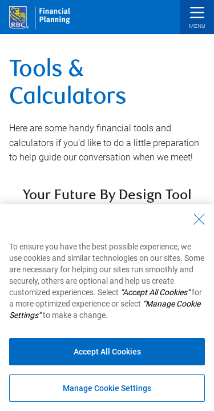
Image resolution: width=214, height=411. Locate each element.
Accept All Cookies (107, 351)
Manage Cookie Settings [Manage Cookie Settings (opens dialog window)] (107, 388)
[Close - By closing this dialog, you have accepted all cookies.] (199, 219)
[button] (197, 18)
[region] (107, 307)
